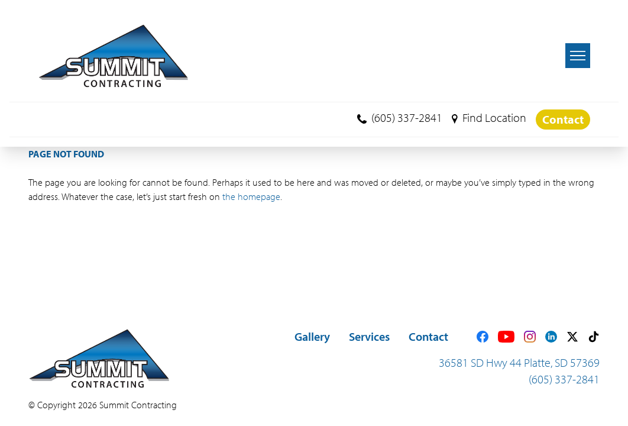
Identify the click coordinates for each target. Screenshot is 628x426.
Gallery (312, 336)
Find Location (489, 117)
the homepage (251, 196)
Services (369, 336)
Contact (563, 119)
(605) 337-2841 (399, 117)
